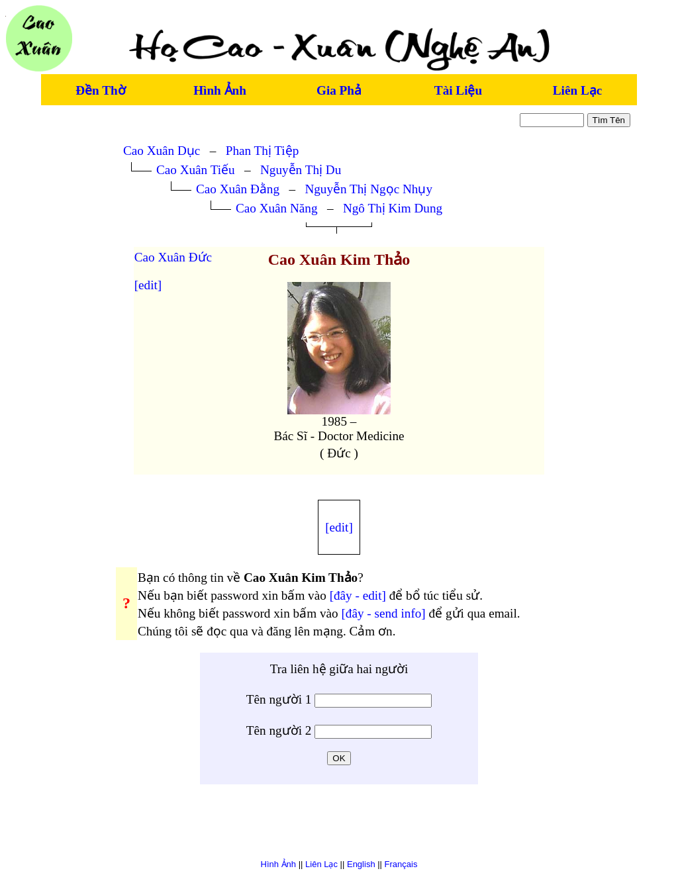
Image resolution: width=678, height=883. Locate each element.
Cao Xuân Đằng (237, 189)
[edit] (148, 285)
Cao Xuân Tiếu (195, 170)
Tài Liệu (458, 90)
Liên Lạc (577, 90)
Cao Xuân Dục (161, 151)
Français (401, 864)
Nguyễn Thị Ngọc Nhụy (368, 189)
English (361, 864)
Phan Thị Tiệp (262, 151)
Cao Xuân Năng (277, 208)
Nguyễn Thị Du (300, 170)
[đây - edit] (358, 595)
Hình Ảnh (219, 90)
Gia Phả (339, 90)
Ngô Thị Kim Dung (392, 208)
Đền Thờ (100, 90)
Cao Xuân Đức (173, 257)
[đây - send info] (383, 613)
